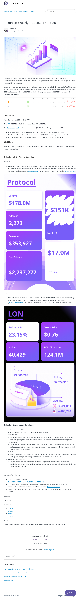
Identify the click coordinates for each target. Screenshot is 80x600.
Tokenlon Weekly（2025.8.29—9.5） (16, 576)
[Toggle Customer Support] (70, 593)
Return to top (9, 556)
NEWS (32, 11)
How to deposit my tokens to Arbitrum (16, 573)
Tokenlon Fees (9, 580)
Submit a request (48, 550)
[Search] (60, 11)
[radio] (34, 539)
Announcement (23, 11)
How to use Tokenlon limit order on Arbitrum (18, 569)
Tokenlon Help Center (10, 11)
